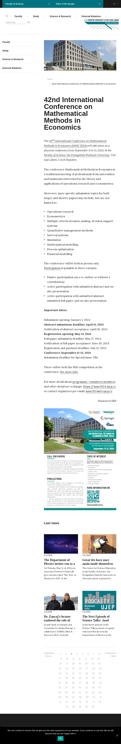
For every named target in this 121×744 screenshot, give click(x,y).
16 (61, 663)
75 (80, 702)
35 (93, 673)
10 (67, 659)
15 (99, 659)
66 (66, 697)
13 (86, 659)
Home (50, 79)
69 (87, 697)
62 (86, 692)
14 (92, 659)
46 (73, 683)
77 (93, 702)
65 (60, 697)
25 (73, 668)
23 (60, 668)
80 (73, 706)
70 (94, 697)
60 (73, 692)
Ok (60, 738)
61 (80, 692)
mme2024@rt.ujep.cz (99, 391)
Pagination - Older (110, 654)
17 (67, 663)
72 (60, 702)
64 (100, 692)
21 (93, 663)
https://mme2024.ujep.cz (99, 386)
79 (67, 706)
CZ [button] (115, 4)
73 (67, 702)
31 (67, 673)
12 (80, 659)
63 (93, 692)
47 (80, 683)
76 (87, 702)
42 (93, 678)
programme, (80, 382)
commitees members (102, 382)
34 (86, 673)
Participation (52, 268)
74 (73, 702)
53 (73, 687)
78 (100, 702)
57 (100, 687)
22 (99, 663)
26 (80, 668)
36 (100, 673)
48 (87, 683)
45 (66, 683)
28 (93, 668)
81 (80, 706)
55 (86, 687)
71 (100, 697)
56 (93, 687)
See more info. (69, 372)
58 (60, 692)
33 (80, 673)
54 (80, 687)
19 (80, 663)
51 (60, 687)
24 (67, 668)
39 (73, 678)
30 (60, 673)
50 (100, 683)
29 (100, 668)
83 (93, 706)
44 (59, 683)
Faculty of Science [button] (28, 4)
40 (80, 678)
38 (66, 678)
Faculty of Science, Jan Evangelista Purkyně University (76, 155)
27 (87, 668)
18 (73, 663)
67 (73, 697)
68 (80, 697)
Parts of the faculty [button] (78, 4)
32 (73, 673)
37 (60, 678)
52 (66, 687)
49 (93, 683)
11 (73, 659)
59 (66, 692)
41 (87, 678)
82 (87, 706)
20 (86, 663)
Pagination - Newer (49, 654)
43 (100, 678)
